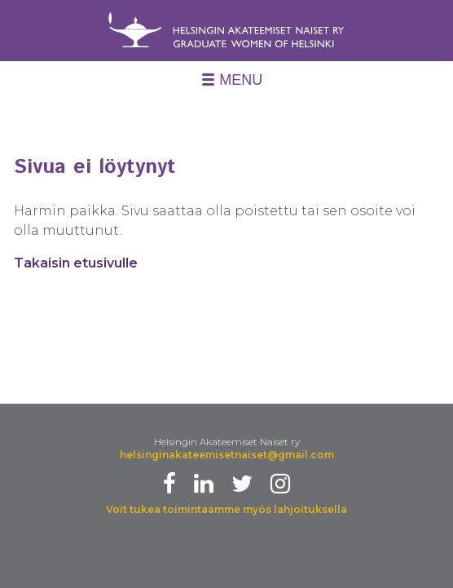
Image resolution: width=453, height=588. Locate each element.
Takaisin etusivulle (76, 263)
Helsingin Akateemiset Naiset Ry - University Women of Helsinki (226, 33)
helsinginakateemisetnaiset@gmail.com (227, 455)
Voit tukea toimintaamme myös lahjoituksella (226, 509)
